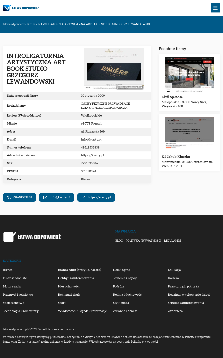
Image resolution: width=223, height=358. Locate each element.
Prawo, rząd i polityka (183, 286)
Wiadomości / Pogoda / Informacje (82, 311)
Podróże (118, 286)
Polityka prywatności (143, 241)
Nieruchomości (69, 286)
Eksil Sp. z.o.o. (172, 97)
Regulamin (172, 241)
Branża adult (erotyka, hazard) (79, 269)
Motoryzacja (12, 286)
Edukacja (174, 269)
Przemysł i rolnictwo (18, 294)
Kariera (173, 278)
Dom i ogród (121, 269)
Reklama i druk (69, 294)
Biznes (85, 179)
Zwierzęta (175, 311)
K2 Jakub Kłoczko (176, 156)
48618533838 (90, 147)
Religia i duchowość (127, 294)
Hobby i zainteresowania (76, 278)
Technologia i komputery (21, 311)
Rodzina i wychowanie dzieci (189, 294)
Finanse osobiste (15, 278)
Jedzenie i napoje (125, 278)
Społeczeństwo (13, 302)
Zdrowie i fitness (125, 311)
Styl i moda (121, 302)
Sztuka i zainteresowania (186, 302)
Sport (62, 302)
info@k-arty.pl (91, 139)
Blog (119, 241)
